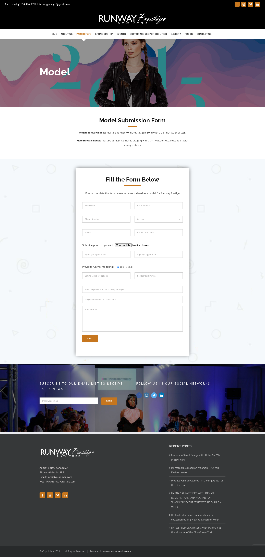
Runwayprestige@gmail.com (54, 4)
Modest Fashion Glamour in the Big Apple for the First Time (197, 483)
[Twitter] (58, 495)
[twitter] (154, 395)
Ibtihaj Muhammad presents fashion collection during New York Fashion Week (195, 517)
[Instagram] (50, 495)
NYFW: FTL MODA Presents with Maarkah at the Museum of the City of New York (196, 530)
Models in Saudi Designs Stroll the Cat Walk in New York (196, 457)
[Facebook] (42, 495)
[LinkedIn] (65, 495)
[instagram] (146, 395)
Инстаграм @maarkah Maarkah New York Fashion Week (195, 470)
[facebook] (139, 395)
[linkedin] (161, 395)
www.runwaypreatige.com (117, 551)
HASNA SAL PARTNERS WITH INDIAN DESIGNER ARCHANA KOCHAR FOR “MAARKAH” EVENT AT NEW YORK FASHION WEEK (196, 499)
